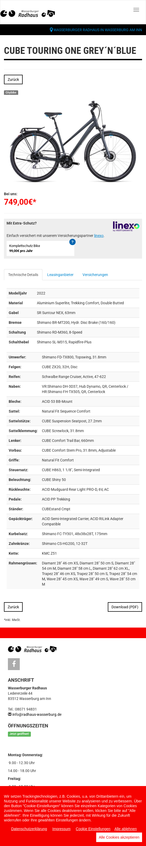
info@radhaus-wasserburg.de (36, 714)
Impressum (61, 829)
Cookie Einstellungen (93, 829)
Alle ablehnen (125, 829)
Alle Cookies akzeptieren (119, 837)
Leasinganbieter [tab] (60, 275)
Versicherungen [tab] (95, 275)
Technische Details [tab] (23, 275)
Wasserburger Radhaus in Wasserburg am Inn (97, 30)
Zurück (13, 79)
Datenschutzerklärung (29, 829)
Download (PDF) (124, 607)
